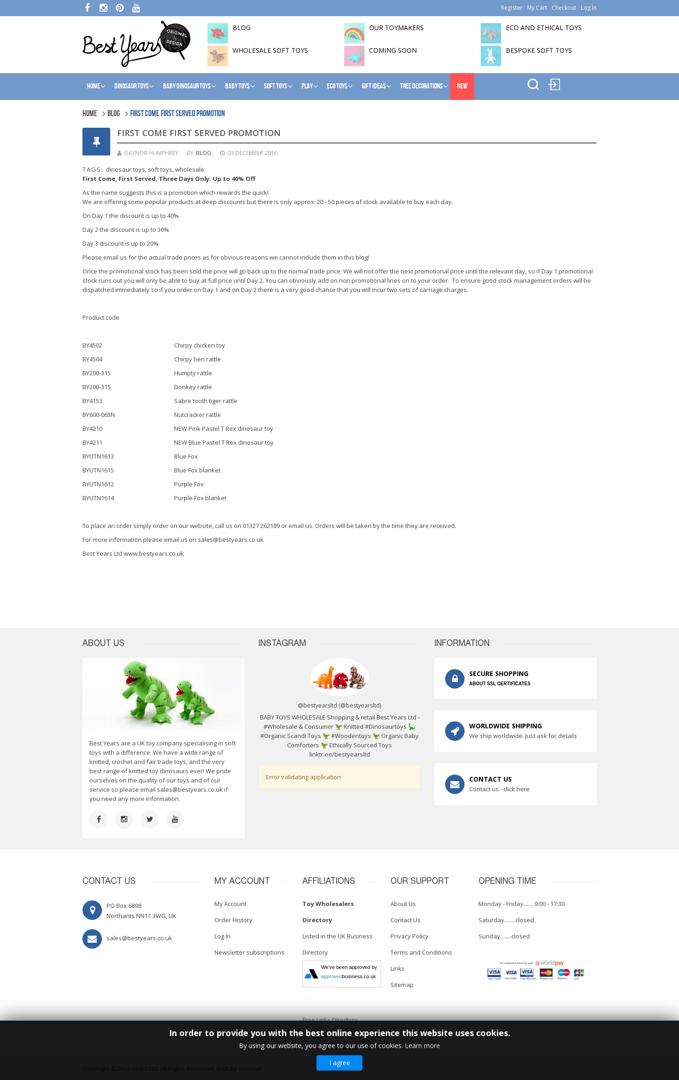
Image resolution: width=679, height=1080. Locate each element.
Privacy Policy (409, 936)
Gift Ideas (374, 86)
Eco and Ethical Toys (544, 27)
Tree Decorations (421, 86)
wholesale (189, 169)
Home (93, 86)
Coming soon (393, 50)
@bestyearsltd (360, 705)
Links (397, 968)
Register (511, 8)
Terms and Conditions (421, 952)
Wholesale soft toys (270, 50)
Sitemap (402, 985)
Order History (233, 920)
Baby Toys (237, 86)
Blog (203, 153)
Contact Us (405, 920)
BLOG (242, 27)
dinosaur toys (125, 169)
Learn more (422, 1045)
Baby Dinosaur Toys (187, 86)
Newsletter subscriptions (249, 952)
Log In (589, 8)
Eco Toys (337, 86)
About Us (403, 904)
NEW (462, 86)
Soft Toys (275, 86)
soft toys (160, 169)
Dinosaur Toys (131, 86)
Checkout (564, 8)
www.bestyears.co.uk (154, 553)
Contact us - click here (499, 789)
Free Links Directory (330, 1020)
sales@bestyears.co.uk (231, 539)
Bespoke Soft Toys (539, 50)
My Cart (537, 8)
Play (307, 86)
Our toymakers (396, 27)
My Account (230, 904)
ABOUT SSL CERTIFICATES (499, 683)
